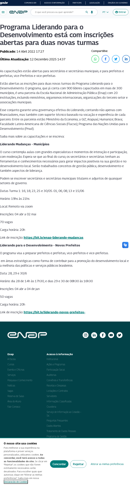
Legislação (94, 3)
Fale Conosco (13, 406)
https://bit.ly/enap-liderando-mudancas (53, 237)
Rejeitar (78, 464)
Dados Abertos (54, 425)
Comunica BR (30, 3)
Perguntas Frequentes (57, 420)
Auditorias (51, 374)
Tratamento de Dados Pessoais (61, 431)
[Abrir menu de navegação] (3, 12)
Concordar (59, 464)
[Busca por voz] (92, 12)
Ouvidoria (51, 406)
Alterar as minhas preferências (107, 464)
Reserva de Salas (15, 396)
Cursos (10, 364)
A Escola (11, 359)
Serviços (11, 374)
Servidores (52, 396)
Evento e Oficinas (15, 369)
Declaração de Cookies (16, 481)
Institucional (52, 359)
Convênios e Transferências (60, 380)
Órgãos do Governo (118, 3)
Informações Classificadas (59, 401)
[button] (106, 12)
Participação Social (56, 369)
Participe (77, 3)
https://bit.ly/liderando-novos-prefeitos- (54, 312)
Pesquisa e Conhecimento (19, 380)
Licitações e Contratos (57, 390)
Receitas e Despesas (56, 385)
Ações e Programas (56, 364)
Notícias (11, 385)
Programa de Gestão (57, 436)
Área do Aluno (14, 401)
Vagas (10, 390)
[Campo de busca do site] (59, 12)
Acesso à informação (54, 3)
